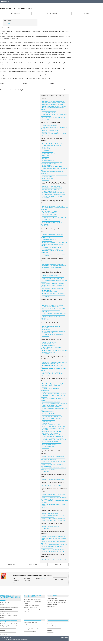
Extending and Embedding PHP (32, 620)
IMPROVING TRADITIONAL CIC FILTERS (51, 431)
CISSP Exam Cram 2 (53, 595)
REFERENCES (8, 23)
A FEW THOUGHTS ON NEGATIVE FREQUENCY (53, 283)
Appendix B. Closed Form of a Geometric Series (53, 479)
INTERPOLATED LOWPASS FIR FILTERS (52, 267)
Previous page (15, 13)
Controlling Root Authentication (9, 623)
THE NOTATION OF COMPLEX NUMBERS (52, 278)
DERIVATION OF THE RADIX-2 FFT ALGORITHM (53, 192)
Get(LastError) (51, 626)
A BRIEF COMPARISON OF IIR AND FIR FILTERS (53, 254)
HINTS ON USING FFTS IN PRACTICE (51, 189)
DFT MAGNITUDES (46, 150)
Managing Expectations (30, 607)
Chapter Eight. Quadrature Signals (50, 275)
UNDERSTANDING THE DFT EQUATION (51, 145)
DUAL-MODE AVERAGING (48, 446)
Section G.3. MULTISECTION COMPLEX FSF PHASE (54, 544)
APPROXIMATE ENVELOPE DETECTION (52, 443)
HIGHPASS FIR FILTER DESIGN (49, 216)
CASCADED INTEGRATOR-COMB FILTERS (52, 334)
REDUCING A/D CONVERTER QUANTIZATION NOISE (55, 403)
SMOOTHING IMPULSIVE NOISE (50, 433)
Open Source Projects (30, 631)
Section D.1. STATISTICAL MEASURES (51, 496)
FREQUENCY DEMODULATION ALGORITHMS (53, 428)
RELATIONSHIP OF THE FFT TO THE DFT (52, 188)
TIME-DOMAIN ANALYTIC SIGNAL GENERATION (53, 315)
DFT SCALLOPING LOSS (48, 160)
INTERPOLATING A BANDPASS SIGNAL (51, 415)
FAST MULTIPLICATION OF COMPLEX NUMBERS (54, 393)
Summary (26, 626)
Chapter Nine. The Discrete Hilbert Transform (52, 305)
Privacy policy (64, 637)
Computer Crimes (52, 604)
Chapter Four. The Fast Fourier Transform (51, 186)
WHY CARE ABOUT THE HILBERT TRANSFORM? (54, 308)
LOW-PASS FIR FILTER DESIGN (49, 212)
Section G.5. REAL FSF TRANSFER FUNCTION (53, 549)
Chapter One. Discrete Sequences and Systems (53, 101)
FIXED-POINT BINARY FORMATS (50, 364)
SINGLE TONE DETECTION (48, 420)
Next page (87, 13)
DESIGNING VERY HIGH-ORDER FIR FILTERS (53, 436)
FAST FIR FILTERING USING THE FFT (51, 406)
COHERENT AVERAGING (48, 344)
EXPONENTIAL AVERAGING (49, 352)
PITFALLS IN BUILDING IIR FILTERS (50, 249)
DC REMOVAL (45, 430)
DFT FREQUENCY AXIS (47, 152)
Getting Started (4, 602)
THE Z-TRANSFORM (47, 241)
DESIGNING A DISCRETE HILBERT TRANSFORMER (54, 313)
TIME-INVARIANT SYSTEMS (48, 112)
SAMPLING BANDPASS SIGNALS (50, 132)
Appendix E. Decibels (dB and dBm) (50, 513)
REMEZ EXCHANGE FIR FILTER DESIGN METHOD (54, 217)
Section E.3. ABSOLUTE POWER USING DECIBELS (54, 520)
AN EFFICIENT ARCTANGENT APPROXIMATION (53, 426)
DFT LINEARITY (46, 148)
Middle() (49, 630)
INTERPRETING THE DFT (48, 178)
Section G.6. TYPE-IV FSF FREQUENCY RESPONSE (54, 551)
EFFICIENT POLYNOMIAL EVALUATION (51, 434)
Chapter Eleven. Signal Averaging (49, 342)
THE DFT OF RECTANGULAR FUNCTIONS (52, 166)
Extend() (49, 623)
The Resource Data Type (31, 622)
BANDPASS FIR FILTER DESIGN (49, 214)
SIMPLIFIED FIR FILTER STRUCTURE (51, 402)
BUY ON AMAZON (59, 579)
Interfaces (27, 624)
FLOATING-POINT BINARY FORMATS (51, 372)
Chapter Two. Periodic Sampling (49, 125)
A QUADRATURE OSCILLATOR (49, 444)
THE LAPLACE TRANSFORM (49, 239)
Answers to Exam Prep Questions (56, 602)
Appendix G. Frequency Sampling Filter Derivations (53, 536)
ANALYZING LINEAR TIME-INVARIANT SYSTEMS (53, 117)
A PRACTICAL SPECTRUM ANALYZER (51, 425)
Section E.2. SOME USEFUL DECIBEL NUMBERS (53, 518)
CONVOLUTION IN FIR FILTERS (49, 211)
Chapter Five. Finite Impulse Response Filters (52, 206)
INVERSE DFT (45, 155)
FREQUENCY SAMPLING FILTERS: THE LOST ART (54, 265)
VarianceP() (50, 632)
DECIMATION (45, 327)
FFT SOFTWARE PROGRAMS (49, 191)
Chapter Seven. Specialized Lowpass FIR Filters (53, 264)
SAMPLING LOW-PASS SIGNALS (50, 130)
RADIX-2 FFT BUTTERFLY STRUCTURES (52, 196)
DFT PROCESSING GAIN (48, 165)
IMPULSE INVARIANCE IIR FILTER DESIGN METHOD (54, 242)
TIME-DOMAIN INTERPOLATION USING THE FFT (54, 438)
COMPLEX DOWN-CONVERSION (50, 291)
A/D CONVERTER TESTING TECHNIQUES (52, 405)
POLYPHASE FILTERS (47, 332)
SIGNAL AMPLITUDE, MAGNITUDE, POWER (52, 104)
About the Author (52, 598)
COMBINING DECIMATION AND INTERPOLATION (54, 331)
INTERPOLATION (46, 329)
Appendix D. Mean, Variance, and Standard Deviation (54, 494)
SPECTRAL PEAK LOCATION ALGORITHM (52, 416)
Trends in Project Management (32, 599)
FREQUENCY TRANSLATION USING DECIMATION (54, 439)
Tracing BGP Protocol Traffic (8, 632)
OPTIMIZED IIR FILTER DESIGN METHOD (52, 247)
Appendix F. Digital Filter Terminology (50, 526)
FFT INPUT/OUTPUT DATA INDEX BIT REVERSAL (54, 194)
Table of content (51, 13)
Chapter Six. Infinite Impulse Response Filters (52, 234)
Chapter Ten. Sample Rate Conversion (51, 326)
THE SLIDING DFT (46, 421)
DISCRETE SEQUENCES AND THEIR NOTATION (53, 102)
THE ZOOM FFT (46, 423)
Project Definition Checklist (32, 605)
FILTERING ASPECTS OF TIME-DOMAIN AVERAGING (54, 350)
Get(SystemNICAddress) (54, 628)
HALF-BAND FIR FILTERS (48, 219)
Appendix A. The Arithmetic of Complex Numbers (53, 456)
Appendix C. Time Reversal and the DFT (51, 485)
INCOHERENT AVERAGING (48, 345)
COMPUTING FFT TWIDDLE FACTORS (51, 418)
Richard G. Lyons (44, 578)
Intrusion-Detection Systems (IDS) (57, 600)
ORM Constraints (5, 605)
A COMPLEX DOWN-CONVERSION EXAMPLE (53, 293)
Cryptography (51, 606)
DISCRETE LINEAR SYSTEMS (49, 111)
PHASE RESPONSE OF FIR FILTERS (51, 221)
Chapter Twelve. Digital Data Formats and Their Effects (54, 362)
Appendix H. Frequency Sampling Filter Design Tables (54, 559)
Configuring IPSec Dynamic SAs (9, 626)
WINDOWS (44, 158)
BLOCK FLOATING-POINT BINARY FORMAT (52, 373)
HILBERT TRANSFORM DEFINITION (50, 306)
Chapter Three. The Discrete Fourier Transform (52, 144)
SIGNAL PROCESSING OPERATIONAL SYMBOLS (54, 106)
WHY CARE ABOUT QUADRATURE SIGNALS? (53, 277)
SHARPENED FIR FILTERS (48, 413)
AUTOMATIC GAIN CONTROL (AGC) (50, 441)
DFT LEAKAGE (45, 157)
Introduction (3, 634)
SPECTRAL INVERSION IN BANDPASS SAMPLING (54, 133)
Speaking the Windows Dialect (32, 629)
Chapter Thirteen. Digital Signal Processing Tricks (53, 383)
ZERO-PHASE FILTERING (48, 411)
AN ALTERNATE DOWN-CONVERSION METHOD (53, 295)
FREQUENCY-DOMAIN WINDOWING (51, 392)
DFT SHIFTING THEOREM (48, 153)
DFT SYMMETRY (46, 147)
